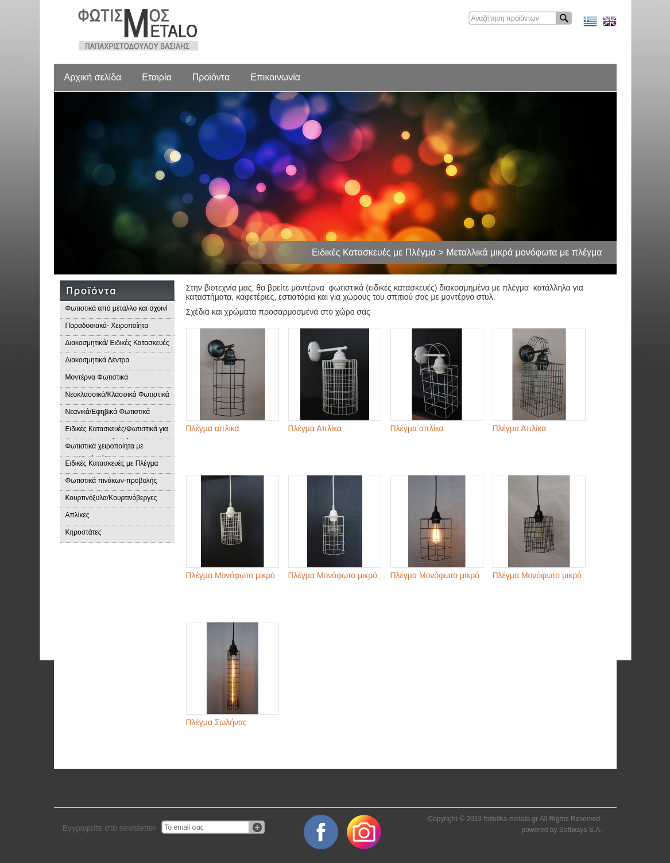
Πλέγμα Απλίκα (315, 428)
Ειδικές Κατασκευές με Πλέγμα (111, 463)
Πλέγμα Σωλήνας (216, 722)
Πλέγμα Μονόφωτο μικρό (230, 575)
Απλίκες (77, 515)
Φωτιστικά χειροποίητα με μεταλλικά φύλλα (104, 449)
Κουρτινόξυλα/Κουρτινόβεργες (111, 498)
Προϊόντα (211, 77)
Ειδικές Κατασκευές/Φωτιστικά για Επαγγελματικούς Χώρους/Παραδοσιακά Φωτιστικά (116, 432)
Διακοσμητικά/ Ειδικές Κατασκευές (117, 343)
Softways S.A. (580, 830)
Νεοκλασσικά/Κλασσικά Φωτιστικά (117, 394)
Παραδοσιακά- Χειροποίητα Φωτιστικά (107, 329)
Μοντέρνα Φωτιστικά (97, 377)
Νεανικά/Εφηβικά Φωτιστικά (107, 412)
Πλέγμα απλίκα (212, 428)
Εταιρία (156, 77)
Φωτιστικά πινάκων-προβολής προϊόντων (111, 484)
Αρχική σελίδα (93, 77)
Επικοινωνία (275, 77)
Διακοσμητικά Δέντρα (97, 360)
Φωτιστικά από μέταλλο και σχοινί (116, 308)
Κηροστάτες (83, 532)
